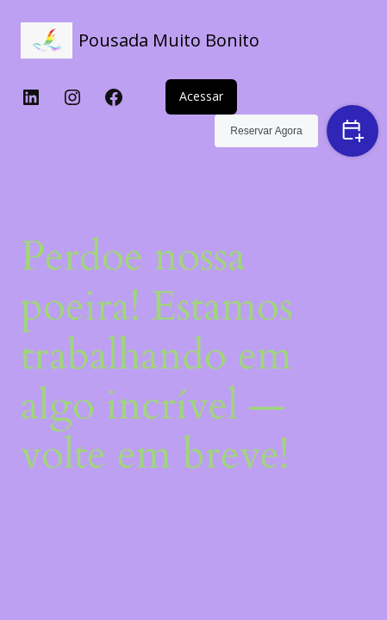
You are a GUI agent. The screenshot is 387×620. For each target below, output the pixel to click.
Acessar (201, 96)
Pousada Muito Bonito (168, 40)
